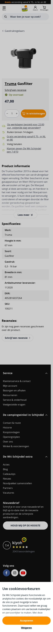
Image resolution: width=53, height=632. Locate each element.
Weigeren (26, 627)
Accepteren (26, 620)
